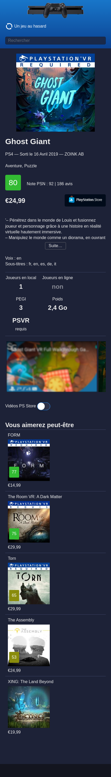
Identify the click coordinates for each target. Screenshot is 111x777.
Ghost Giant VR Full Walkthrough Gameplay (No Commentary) (50, 349)
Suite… (55, 245)
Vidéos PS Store (27, 406)
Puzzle (30, 166)
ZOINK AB (74, 154)
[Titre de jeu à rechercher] (55, 40)
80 (13, 182)
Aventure (13, 166)
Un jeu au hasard (25, 26)
